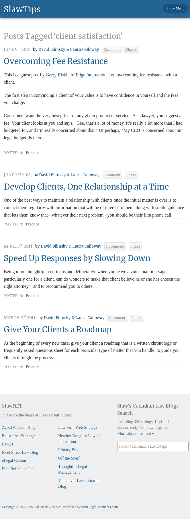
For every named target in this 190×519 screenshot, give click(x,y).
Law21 (7, 444)
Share (131, 50)
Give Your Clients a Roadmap (57, 329)
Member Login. (108, 507)
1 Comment (115, 246)
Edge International (93, 74)
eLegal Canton (14, 460)
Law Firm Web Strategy (78, 427)
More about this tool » (135, 433)
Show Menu (175, 8)
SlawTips (22, 9)
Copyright (8, 507)
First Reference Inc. (18, 468)
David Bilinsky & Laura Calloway (68, 49)
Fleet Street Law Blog (20, 452)
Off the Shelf (69, 458)
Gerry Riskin (58, 74)
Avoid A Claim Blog (19, 427)
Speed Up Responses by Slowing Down (77, 258)
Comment (112, 50)
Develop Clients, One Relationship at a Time (86, 187)
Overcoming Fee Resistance (56, 61)
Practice (32, 152)
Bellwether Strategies (19, 435)
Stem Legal (88, 507)
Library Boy (68, 449)
